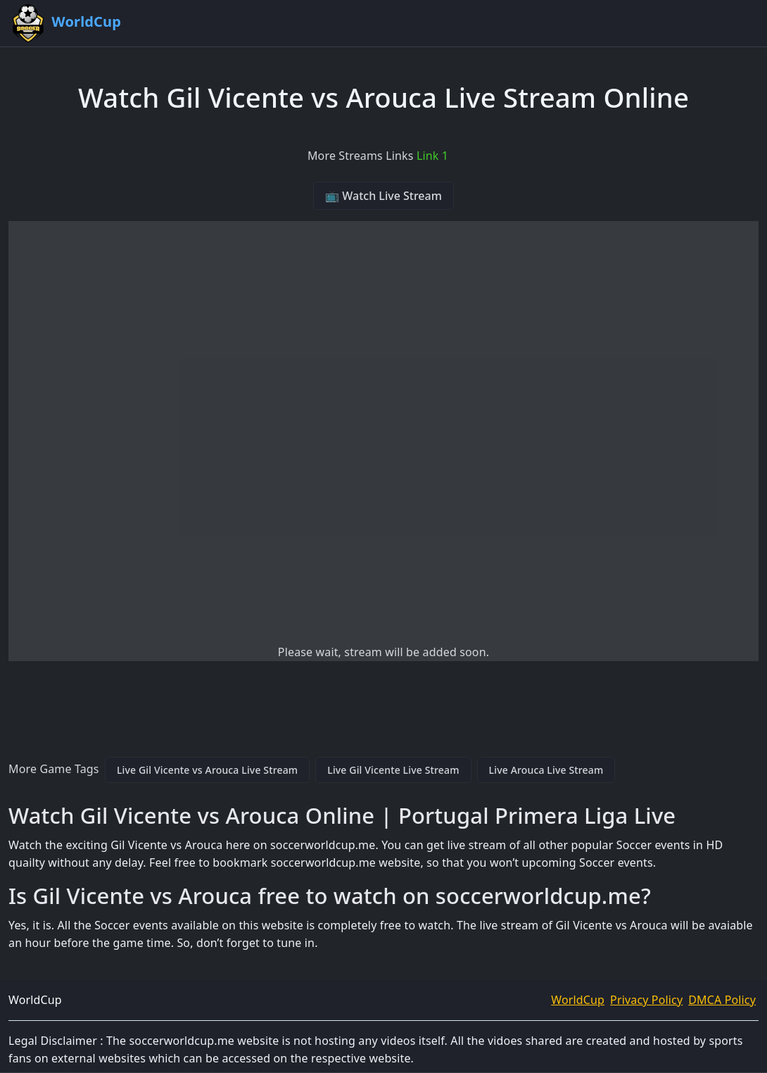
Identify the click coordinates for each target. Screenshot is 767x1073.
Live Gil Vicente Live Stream (393, 770)
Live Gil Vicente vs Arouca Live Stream (207, 770)
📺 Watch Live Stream (383, 195)
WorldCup (577, 1000)
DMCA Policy (722, 1000)
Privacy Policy (646, 1000)
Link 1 (432, 155)
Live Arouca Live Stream (546, 770)
